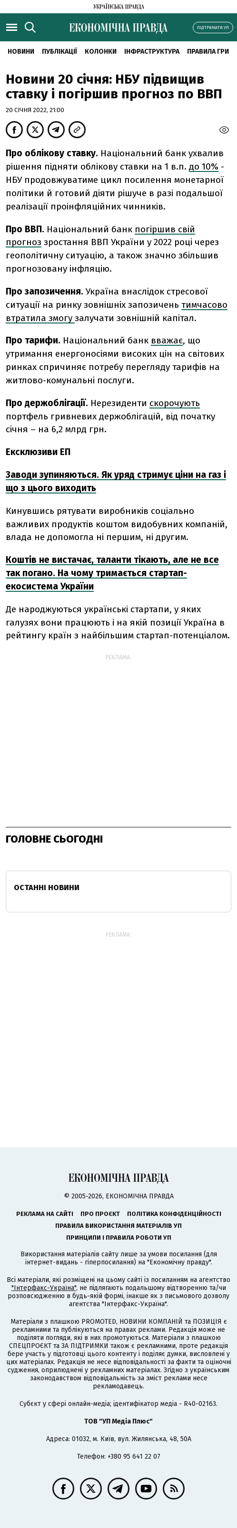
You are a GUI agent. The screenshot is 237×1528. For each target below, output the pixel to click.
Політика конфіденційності (174, 1213)
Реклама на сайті (44, 1213)
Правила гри (208, 51)
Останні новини (46, 887)
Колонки (101, 51)
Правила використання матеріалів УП (118, 1225)
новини (21, 51)
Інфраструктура (151, 51)
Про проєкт (100, 1213)
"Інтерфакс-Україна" (43, 1288)
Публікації (59, 51)
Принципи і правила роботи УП (118, 1237)
